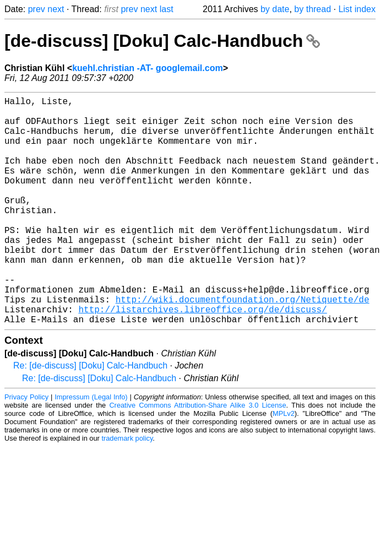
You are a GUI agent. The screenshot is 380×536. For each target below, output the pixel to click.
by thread (312, 9)
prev (36, 9)
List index (357, 9)
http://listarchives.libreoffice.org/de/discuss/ (202, 357)
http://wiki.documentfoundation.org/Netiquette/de (243, 345)
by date (274, 9)
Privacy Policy (26, 447)
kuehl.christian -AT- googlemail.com (147, 68)
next (55, 9)
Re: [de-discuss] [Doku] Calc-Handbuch (90, 416)
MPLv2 (284, 464)
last (166, 9)
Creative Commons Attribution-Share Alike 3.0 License (197, 456)
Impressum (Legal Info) (91, 447)
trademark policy (127, 489)
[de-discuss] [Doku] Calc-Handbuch (162, 41)
